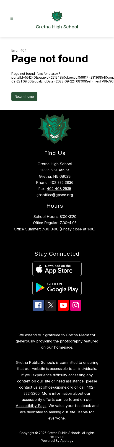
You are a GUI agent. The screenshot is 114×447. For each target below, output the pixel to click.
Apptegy (66, 440)
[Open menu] (11, 18)
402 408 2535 (59, 188)
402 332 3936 (61, 182)
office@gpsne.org (58, 387)
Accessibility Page (31, 405)
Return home (24, 96)
